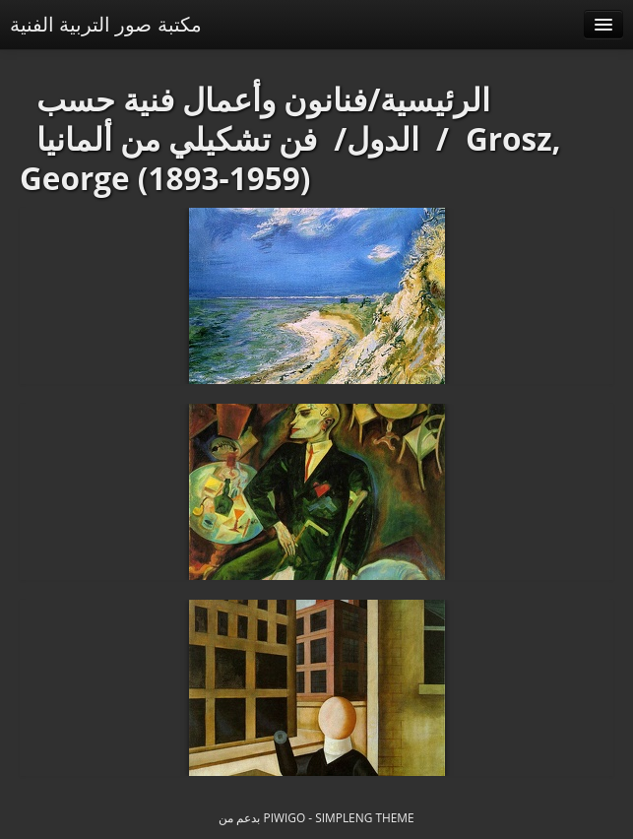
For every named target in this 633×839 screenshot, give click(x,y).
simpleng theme (364, 817)
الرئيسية (435, 99)
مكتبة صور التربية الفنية (106, 24)
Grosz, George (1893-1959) (290, 158)
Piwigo (285, 817)
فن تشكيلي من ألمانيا (177, 138)
